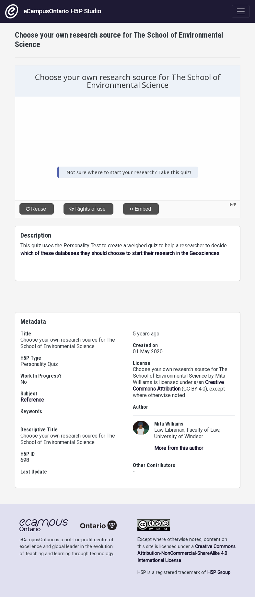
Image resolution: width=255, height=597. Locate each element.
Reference (32, 400)
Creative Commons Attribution (178, 385)
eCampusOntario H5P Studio (53, 11)
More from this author (178, 448)
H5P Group (218, 572)
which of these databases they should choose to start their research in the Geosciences (119, 253)
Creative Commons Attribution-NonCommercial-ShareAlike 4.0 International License (186, 553)
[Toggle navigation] (241, 11)
